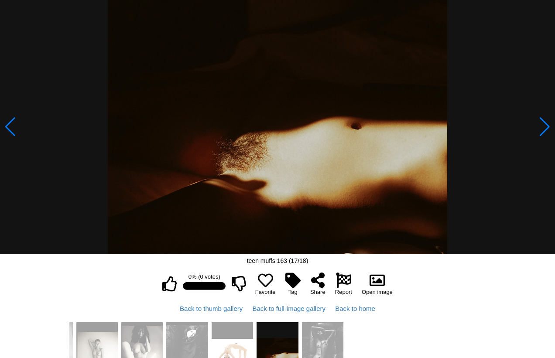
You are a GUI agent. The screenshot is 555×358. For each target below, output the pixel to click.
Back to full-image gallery (288, 308)
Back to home (355, 308)
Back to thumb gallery (211, 308)
